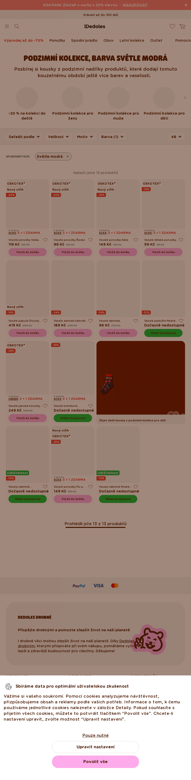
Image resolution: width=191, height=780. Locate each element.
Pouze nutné (95, 735)
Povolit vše (95, 761)
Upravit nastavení (96, 747)
